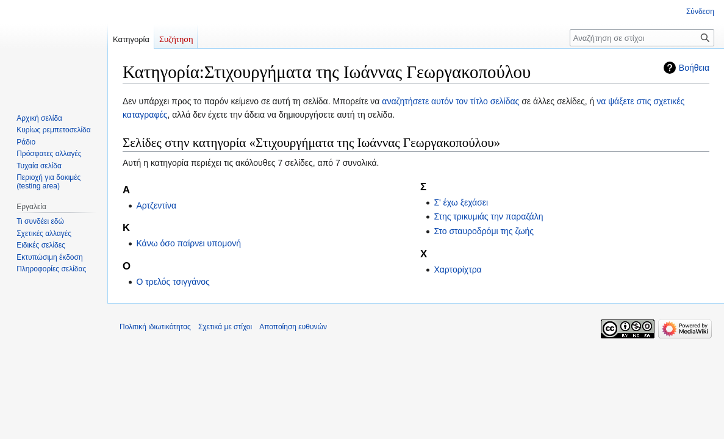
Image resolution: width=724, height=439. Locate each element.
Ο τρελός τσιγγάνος (172, 282)
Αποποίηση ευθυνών (293, 327)
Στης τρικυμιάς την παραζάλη (488, 216)
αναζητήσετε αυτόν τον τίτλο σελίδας (450, 101)
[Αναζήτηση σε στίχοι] (642, 37)
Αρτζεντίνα (156, 205)
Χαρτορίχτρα (457, 269)
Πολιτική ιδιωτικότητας (155, 327)
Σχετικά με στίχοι (225, 327)
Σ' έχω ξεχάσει (461, 202)
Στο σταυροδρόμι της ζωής (484, 231)
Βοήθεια (694, 68)
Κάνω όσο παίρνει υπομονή (188, 243)
